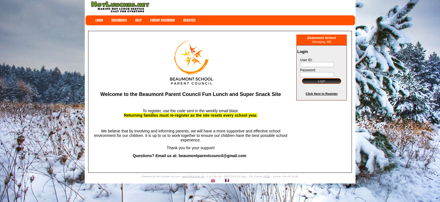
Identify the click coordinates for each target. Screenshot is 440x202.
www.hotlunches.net (193, 176)
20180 (266, 176)
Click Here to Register (322, 93)
